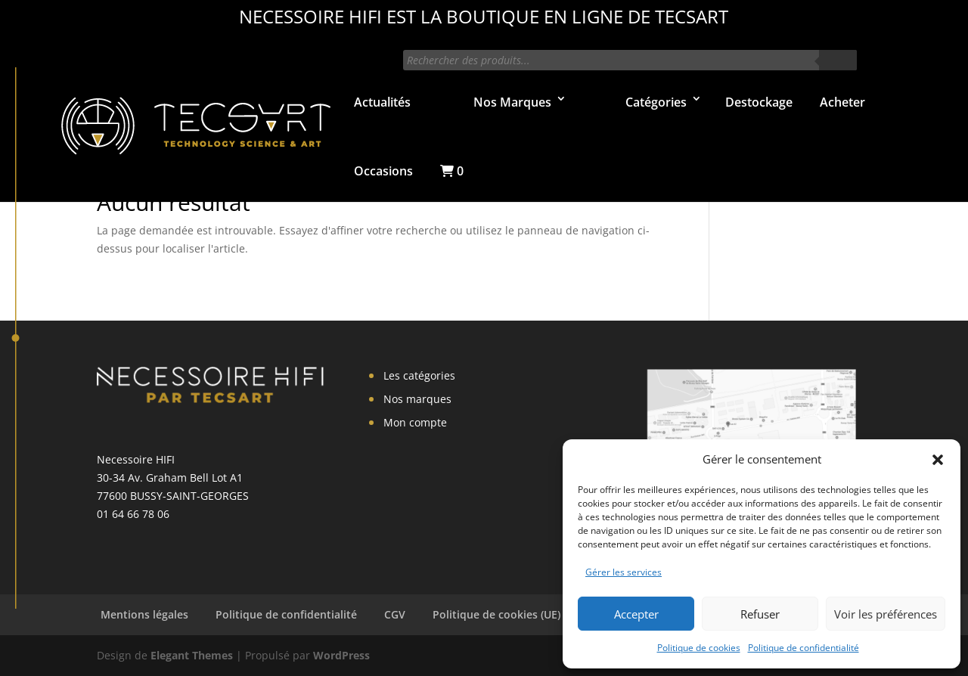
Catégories (656, 102)
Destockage (759, 102)
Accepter (636, 614)
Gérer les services (623, 572)
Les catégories (419, 375)
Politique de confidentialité (803, 647)
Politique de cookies (698, 647)
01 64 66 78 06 (133, 514)
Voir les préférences (885, 614)
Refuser (760, 614)
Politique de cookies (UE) (496, 614)
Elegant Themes (191, 655)
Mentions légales (144, 614)
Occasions (383, 171)
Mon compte (415, 422)
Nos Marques (512, 102)
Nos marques (417, 399)
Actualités (382, 102)
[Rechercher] (838, 60)
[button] (937, 459)
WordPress (341, 655)
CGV (394, 614)
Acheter (842, 102)
